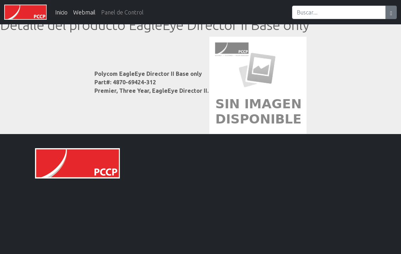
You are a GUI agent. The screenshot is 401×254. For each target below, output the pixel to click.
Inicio (61, 12)
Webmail (84, 12)
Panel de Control (122, 12)
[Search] (339, 12)
